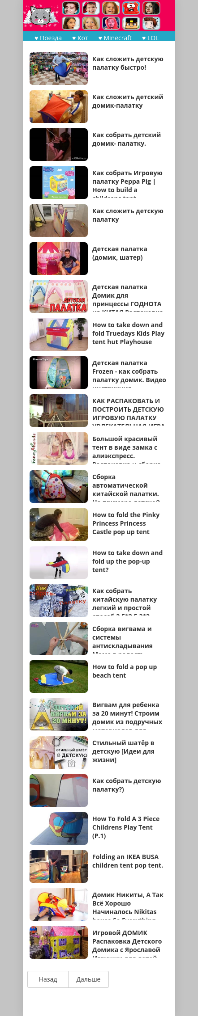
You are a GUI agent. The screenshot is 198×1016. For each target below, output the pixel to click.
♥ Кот (80, 38)
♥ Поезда (48, 38)
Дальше (89, 979)
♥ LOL (150, 38)
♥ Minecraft (115, 38)
